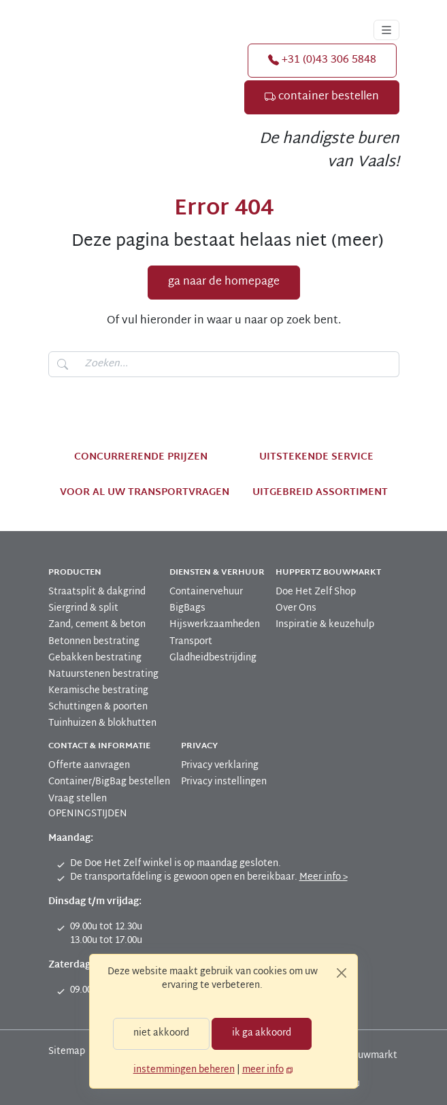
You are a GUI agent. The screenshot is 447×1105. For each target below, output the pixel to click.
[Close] (341, 973)
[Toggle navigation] (386, 30)
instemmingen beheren (185, 1070)
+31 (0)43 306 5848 (321, 60)
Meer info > (307, 877)
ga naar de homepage (223, 282)
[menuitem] (103, 592)
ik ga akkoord (259, 1033)
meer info (258, 1070)
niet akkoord (163, 1033)
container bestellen (326, 97)
